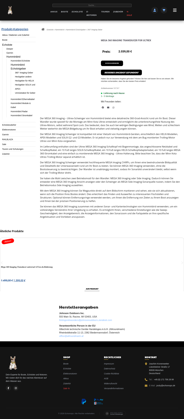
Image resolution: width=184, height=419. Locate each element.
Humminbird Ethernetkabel (23, 99)
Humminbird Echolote (20, 61)
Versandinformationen (113, 388)
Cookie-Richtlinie (111, 373)
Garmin (9, 53)
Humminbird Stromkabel (21, 115)
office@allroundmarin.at (71, 336)
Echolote (77, 12)
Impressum (109, 364)
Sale (4, 144)
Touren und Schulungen (12, 149)
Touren (105, 12)
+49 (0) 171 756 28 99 (164, 379)
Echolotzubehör (9, 125)
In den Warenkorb (112, 63)
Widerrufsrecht (110, 383)
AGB (106, 378)
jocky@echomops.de (165, 385)
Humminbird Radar (19, 111)
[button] (103, 107)
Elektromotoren (9, 130)
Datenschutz (109, 368)
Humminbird (13, 56)
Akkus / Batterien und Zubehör (15, 35)
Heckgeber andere (23, 77)
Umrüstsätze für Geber (25, 93)
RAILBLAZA (7, 139)
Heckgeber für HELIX (24, 81)
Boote (64, 12)
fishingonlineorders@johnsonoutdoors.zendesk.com (85, 320)
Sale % (66, 388)
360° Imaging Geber (24, 73)
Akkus (53, 12)
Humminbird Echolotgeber (76, 30)
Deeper (9, 49)
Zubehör (118, 12)
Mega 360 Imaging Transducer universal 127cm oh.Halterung (27, 267)
